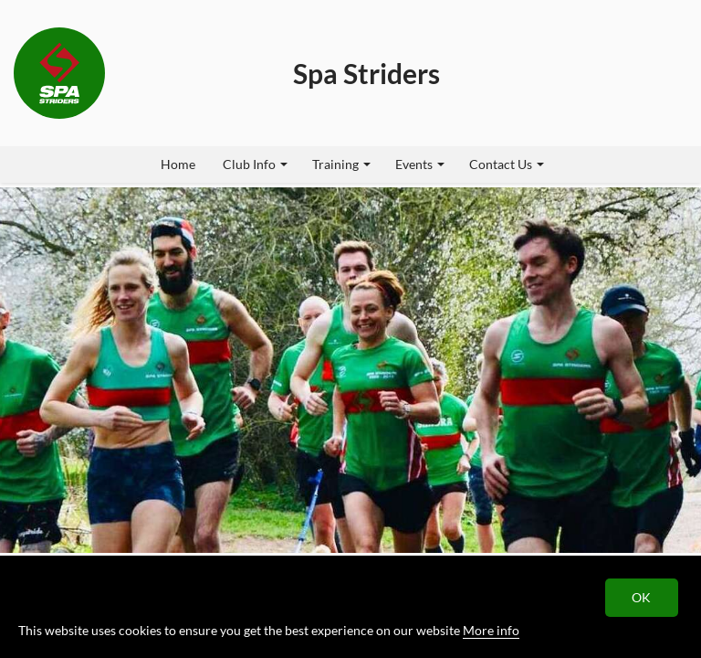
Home (178, 164)
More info (491, 630)
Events (420, 164)
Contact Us (506, 164)
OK (642, 597)
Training (341, 164)
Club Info (255, 164)
